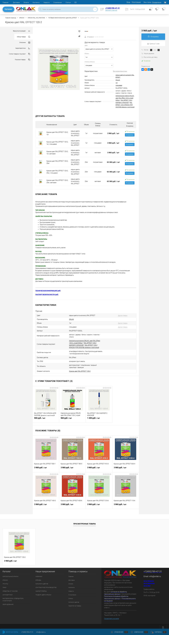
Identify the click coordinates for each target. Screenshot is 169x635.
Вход (128, 2)
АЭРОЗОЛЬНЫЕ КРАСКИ (10, 574)
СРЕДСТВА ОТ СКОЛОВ (10, 589)
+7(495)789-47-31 (112, 8)
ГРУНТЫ (5, 582)
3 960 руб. (113, 133)
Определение (156, 2)
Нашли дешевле (147, 53)
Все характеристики (120, 71)
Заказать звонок (111, 10)
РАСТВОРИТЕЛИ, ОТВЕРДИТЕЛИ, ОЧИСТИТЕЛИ (13, 598)
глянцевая (119, 85)
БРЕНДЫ (38, 578)
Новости (47, 2)
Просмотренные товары (84, 522)
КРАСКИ (5, 578)
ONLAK (118, 80)
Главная (5, 2)
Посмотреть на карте (111, 617)
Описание (24, 43)
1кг (117, 83)
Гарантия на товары (74, 604)
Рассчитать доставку (149, 57)
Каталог (8, 9)
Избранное (139, 632)
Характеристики (22, 48)
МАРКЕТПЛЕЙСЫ (41, 589)
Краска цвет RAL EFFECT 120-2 (80, 369)
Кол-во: (146, 50)
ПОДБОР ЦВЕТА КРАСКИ (43, 593)
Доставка (16, 2)
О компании (57, 2)
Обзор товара (23, 37)
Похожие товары (22, 60)
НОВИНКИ (39, 574)
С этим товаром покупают (19, 54)
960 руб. (72, 417)
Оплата (26, 2)
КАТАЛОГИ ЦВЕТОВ (42, 582)
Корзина (158, 632)
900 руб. (46, 417)
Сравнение (119, 632)
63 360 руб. (113, 162)
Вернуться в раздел (21, 31)
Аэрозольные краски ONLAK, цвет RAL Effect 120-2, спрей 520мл (125, 98)
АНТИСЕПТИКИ (8, 593)
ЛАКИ (4, 585)
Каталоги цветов (73, 600)
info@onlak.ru (155, 574)
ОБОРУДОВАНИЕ (8, 602)
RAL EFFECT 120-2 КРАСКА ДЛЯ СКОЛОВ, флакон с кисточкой (125, 105)
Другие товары (121, 315)
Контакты (36, 2)
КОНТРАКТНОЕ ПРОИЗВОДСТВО (46, 585)
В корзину (129, 135)
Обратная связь (10, 632)
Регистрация (136, 2)
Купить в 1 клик (153, 44)
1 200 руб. (99, 417)
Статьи (68, 2)
